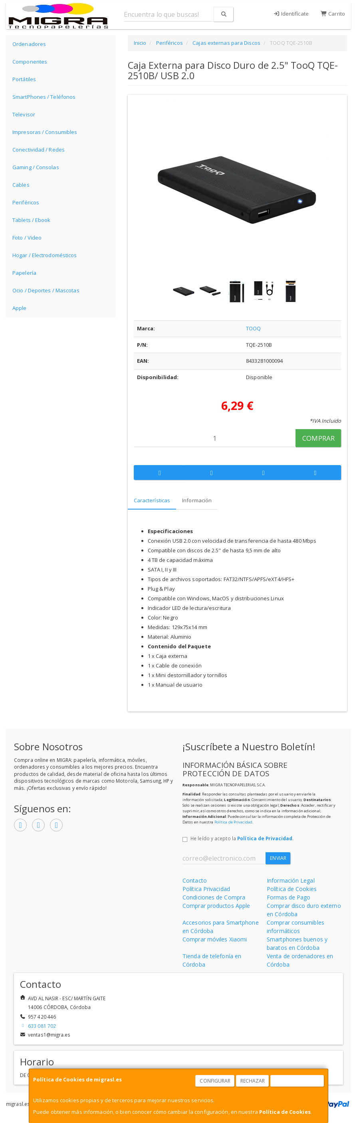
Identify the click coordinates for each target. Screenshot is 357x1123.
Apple (19, 308)
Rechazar (252, 1080)
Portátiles (24, 79)
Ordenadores (29, 44)
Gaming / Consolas (35, 167)
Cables (21, 184)
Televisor (23, 114)
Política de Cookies (285, 1111)
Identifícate (291, 13)
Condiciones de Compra (213, 897)
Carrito (333, 13)
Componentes (29, 61)
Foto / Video (27, 237)
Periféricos (25, 202)
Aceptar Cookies (297, 1080)
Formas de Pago (288, 897)
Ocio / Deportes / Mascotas (45, 290)
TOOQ (253, 328)
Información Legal (291, 880)
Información (197, 500)
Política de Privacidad (233, 822)
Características (152, 500)
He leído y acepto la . (242, 838)
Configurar (215, 1080)
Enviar (278, 858)
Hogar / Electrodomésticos (44, 255)
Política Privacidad (206, 889)
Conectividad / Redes (38, 149)
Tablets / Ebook (31, 220)
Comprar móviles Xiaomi (214, 939)
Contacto (194, 880)
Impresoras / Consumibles (44, 132)
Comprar (318, 438)
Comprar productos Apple (216, 905)
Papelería (24, 272)
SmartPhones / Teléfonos (43, 96)
